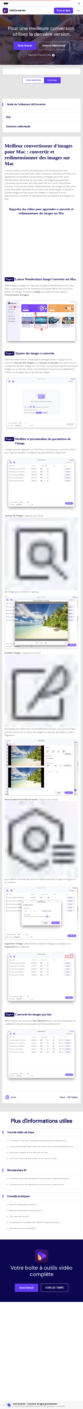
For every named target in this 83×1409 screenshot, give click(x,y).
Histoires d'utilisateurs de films (23, 1204)
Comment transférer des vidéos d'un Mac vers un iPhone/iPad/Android (41, 1146)
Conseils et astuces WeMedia (22, 1228)
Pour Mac (52, 80)
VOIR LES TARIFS (54, 1287)
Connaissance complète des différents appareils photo (34, 1222)
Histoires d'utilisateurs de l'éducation (25, 1210)
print (10, 1097)
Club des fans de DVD (19, 1216)
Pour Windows (33, 80)
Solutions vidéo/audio (18, 126)
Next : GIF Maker (69, 1097)
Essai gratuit (25, 45)
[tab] (41, 104)
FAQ (8, 117)
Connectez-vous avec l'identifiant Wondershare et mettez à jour (38, 1140)
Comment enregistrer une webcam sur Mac (28, 1152)
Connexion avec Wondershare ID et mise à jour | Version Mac (36, 1184)
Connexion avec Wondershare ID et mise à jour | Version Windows (39, 1178)
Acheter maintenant (53, 45)
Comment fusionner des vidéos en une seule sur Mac (33, 1158)
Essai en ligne (63, 10)
